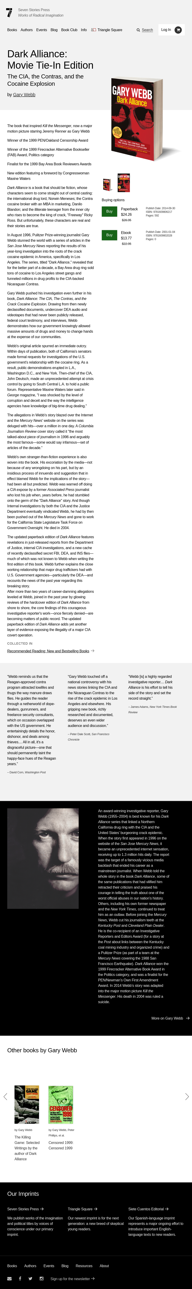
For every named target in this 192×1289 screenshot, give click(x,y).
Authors (30, 1266)
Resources (84, 1266)
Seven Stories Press (34, 10)
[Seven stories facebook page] (20, 1278)
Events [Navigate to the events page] (41, 30)
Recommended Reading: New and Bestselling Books (48, 651)
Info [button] (84, 30)
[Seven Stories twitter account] (30, 1278)
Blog (64, 1266)
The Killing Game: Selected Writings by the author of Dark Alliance (27, 1148)
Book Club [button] (69, 30)
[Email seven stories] (9, 1278)
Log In (166, 30)
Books (12, 1266)
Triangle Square (80, 1209)
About (104, 1266)
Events (49, 1266)
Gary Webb (24, 94)
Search (147, 30)
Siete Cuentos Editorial (146, 1209)
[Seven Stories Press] (9, 12)
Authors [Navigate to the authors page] (27, 30)
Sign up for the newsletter (70, 1279)
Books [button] (12, 30)
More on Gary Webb (167, 1018)
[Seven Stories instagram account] (41, 1278)
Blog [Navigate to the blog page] (54, 30)
